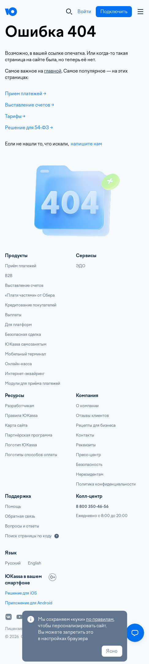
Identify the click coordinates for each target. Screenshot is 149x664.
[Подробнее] (56, 536)
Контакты (85, 435)
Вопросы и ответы (22, 526)
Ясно (111, 651)
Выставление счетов (24, 285)
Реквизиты (86, 445)
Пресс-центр (88, 454)
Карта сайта (16, 425)
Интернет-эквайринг (25, 373)
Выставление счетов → (29, 105)
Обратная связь (20, 516)
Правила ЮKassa (21, 415)
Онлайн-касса (18, 364)
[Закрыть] (69, 11)
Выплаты (13, 315)
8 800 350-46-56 (92, 506)
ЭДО (80, 266)
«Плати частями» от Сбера (30, 295)
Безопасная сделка (23, 334)
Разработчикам (19, 405)
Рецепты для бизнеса (96, 425)
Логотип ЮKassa (21, 445)
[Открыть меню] (135, 633)
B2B (9, 275)
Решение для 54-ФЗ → (29, 127)
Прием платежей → (25, 93)
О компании (87, 405)
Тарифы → (15, 116)
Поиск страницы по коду (28, 536)
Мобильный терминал (25, 354)
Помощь (13, 506)
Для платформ (18, 324)
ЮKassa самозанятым (26, 344)
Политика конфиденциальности (106, 484)
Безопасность (89, 464)
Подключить (113, 11)
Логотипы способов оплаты (31, 454)
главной (52, 71)
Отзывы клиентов (92, 415)
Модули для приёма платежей (32, 383)
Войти (84, 11)
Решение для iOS (21, 593)
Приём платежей (20, 266)
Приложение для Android (28, 603)
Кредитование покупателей (30, 305)
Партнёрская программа (28, 435)
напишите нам (86, 144)
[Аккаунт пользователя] (140, 11)
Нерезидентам (89, 474)
